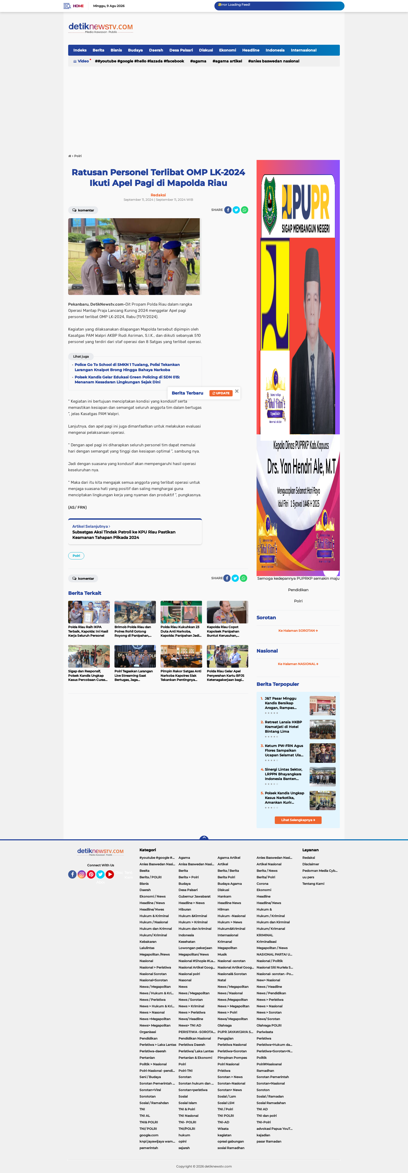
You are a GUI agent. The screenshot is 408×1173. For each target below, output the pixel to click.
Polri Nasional (228, 1064)
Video (83, 61)
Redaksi (308, 858)
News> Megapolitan (154, 1025)
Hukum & (264, 909)
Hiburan (184, 909)
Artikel (223, 864)
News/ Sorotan (268, 1019)
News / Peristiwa (152, 1000)
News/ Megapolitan (233, 1019)
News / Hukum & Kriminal (158, 993)
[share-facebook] (228, 210)
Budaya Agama (230, 884)
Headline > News (191, 903)
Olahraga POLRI (269, 1025)
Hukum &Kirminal (192, 916)
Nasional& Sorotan (232, 974)
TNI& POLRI (148, 1122)
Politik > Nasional (153, 1064)
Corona (262, 884)
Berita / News (267, 871)
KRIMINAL (265, 935)
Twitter (102, 876)
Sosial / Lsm (227, 1096)
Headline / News (152, 903)
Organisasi (147, 1032)
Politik (262, 1058)
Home (78, 6)
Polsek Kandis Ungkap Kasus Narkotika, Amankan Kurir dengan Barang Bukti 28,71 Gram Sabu (284, 798)
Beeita (144, 871)
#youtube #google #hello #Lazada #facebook (141, 61)
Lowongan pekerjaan (195, 948)
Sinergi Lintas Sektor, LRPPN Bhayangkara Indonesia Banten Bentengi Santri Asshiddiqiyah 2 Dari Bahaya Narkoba (283, 774)
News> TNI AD (189, 1025)
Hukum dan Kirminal (273, 922)
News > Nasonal (151, 1012)
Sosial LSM (226, 1103)
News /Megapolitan (233, 1000)
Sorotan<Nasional (271, 1083)
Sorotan (266, 618)
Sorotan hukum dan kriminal (198, 1083)
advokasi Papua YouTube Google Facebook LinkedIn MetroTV (276, 1129)
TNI (142, 1109)
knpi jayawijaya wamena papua (158, 1141)
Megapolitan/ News (193, 954)
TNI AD (262, 1109)
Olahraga (225, 1025)
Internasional (303, 50)
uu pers (308, 877)
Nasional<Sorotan (153, 980)
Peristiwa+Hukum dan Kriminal (276, 1045)
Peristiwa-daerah (152, 1051)
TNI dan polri (267, 1116)
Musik (222, 954)
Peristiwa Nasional (232, 1045)
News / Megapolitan (233, 987)
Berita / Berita (228, 871)
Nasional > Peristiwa (155, 967)
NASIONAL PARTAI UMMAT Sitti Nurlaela (276, 954)
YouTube (113, 876)
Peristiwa (264, 1038)
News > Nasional (269, 1006)
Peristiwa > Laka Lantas (157, 1045)
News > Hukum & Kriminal (158, 1006)
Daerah (156, 50)
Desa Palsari (181, 50)
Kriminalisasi (266, 942)
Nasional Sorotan (153, 974)
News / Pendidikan (271, 993)
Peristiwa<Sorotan (232, 1051)
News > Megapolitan (233, 1006)
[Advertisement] (204, 107)
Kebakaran (147, 942)
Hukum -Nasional (231, 916)
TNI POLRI (226, 1116)
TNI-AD (223, 1122)
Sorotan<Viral (150, 1090)
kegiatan (224, 1135)
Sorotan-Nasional (231, 1083)
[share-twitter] (236, 210)
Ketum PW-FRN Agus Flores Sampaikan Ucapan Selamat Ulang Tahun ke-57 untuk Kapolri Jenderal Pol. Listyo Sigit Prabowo (285, 751)
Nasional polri (189, 974)
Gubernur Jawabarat (194, 896)
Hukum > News (230, 922)
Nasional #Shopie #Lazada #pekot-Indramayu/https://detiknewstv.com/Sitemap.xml (198, 961)
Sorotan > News (230, 1077)
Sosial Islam (187, 1103)
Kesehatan (186, 942)
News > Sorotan (269, 1012)
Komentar (83, 210)
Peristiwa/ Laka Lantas (196, 1051)
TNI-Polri (264, 1122)
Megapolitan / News (272, 948)
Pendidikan (148, 1038)
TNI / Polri (225, 1109)
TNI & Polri (186, 1109)
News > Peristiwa (270, 1000)
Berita (98, 50)
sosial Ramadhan (231, 1148)
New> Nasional (268, 980)
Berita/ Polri (266, 877)
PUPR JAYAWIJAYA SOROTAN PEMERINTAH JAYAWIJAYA (237, 1032)
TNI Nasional (188, 1116)
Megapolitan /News (154, 954)
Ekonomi (227, 50)
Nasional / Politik (270, 961)
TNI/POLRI (186, 1129)
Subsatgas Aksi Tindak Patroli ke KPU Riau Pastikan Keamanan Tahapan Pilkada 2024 (123, 535)
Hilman (223, 909)
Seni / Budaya (150, 1077)
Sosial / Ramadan (270, 1096)
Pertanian (147, 1058)
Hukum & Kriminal (154, 916)
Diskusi (206, 50)
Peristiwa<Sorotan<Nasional (276, 1051)
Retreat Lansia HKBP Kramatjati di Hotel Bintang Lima (283, 726)
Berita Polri (226, 877)
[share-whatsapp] (244, 210)
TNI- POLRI (187, 1122)
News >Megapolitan (154, 1019)
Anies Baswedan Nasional (275, 61)
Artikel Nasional (269, 864)
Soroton (263, 1090)
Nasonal (184, 980)
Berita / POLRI (150, 877)
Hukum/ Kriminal (153, 935)
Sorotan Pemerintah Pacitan (158, 1083)
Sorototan (147, 1096)
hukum (184, 1135)
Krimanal (225, 942)
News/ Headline (190, 1019)
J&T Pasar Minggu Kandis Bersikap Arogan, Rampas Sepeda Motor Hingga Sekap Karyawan (284, 703)
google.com (148, 1135)
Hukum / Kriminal (271, 916)
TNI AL (144, 1116)
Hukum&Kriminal (231, 929)
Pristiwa (224, 1071)
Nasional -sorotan (231, 961)
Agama (199, 61)
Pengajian (225, 1038)
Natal (222, 980)
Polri (76, 556)
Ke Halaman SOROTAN (298, 631)
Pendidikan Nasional (194, 1038)
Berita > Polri (188, 877)
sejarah (184, 1148)
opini (182, 1141)
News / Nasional (230, 993)
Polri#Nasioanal (269, 1064)
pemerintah (148, 1148)
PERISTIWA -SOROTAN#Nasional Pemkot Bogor (198, 1032)
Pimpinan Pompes (232, 1058)
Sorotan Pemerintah (273, 1077)
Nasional (267, 651)
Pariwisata (265, 1032)
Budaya (135, 50)
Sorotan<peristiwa (192, 1090)
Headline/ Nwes (151, 909)
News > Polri (227, 1012)
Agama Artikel (228, 61)
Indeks (79, 50)
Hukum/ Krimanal (271, 929)
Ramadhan (265, 1071)
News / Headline (269, 987)
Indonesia (275, 50)
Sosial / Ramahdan (154, 1103)
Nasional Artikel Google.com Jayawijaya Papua (237, 967)
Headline (250, 50)
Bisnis (116, 50)
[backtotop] (204, 840)
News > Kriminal (191, 1006)
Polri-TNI (185, 1071)
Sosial (183, 1096)
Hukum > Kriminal (192, 922)
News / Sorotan (190, 1000)
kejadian (263, 1135)
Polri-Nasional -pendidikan (158, 1071)
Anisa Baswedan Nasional (198, 864)
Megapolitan (227, 948)
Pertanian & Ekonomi (195, 1058)
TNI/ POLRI (148, 1129)
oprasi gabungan (231, 1141)
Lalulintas (146, 948)
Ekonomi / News (152, 896)
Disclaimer (310, 864)
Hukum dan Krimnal (155, 929)
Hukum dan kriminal (194, 929)
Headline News (229, 903)
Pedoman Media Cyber (320, 871)
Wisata (223, 1129)
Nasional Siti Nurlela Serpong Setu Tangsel (276, 967)
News (182, 987)
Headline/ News (269, 903)
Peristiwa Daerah (191, 1045)
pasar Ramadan (269, 1141)
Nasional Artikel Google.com (198, 967)
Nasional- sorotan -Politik (276, 974)
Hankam (224, 896)
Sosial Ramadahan (271, 1103)
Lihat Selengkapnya (298, 820)
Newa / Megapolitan (155, 987)
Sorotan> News (230, 1090)
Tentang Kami (131, 875)
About (101, 882)
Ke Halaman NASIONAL (298, 664)
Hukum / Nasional (153, 922)
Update (221, 393)
